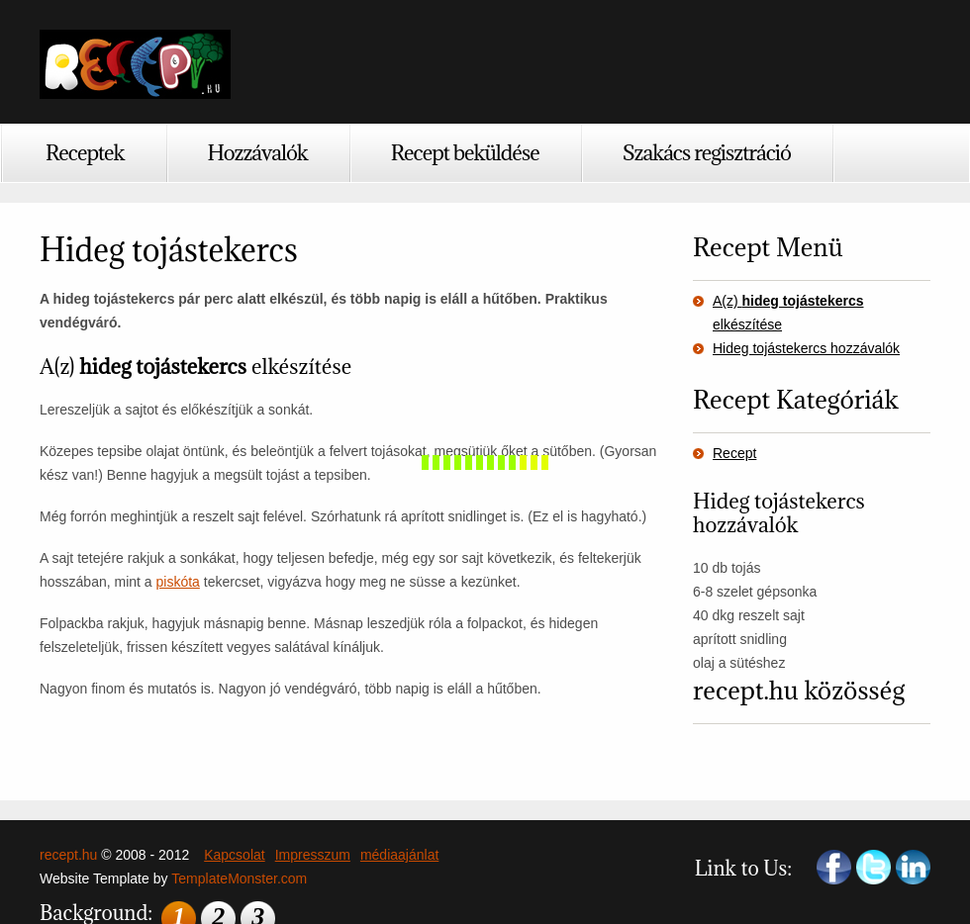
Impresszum (312, 855)
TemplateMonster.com (239, 878)
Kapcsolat (234, 855)
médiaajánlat (399, 855)
